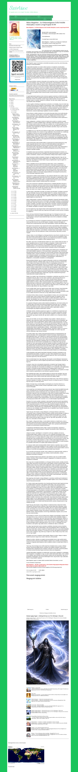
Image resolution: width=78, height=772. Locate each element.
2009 (30, 571)
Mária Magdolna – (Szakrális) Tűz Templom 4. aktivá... (16, 180)
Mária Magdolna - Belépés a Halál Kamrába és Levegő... (15, 154)
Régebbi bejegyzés (64, 609)
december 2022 (14, 108)
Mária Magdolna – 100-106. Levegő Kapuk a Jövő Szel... (16, 136)
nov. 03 (13, 208)
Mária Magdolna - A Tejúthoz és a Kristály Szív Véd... (16, 150)
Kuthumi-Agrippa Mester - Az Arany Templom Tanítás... (16, 114)
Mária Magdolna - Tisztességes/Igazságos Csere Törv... (16, 121)
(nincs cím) (33, 693)
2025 (11, 102)
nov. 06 (13, 206)
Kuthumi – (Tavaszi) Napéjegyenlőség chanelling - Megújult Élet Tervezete (45, 733)
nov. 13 (13, 202)
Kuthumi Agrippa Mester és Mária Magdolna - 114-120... (15, 129)
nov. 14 (13, 200)
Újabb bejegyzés (30, 609)
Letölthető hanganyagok (45, 16)
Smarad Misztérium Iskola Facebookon (16, 95)
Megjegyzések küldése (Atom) (50, 613)
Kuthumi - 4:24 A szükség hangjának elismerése (40, 727)
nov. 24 (13, 112)
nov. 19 (13, 197)
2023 (11, 105)
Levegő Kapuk (34, 571)
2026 (11, 100)
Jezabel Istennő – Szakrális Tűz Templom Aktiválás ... (16, 188)
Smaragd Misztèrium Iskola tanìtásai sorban (39, 716)
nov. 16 (13, 198)
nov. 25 (13, 111)
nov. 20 (13, 195)
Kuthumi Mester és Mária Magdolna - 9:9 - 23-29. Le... (16, 183)
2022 (11, 106)
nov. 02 (13, 209)
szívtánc (38, 571)
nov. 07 (13, 205)
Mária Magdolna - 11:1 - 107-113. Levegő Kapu (16, 133)
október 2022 (14, 213)
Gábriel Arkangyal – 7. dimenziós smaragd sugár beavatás (42, 699)
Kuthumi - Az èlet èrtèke (35, 687)
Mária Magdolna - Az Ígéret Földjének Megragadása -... (16, 139)
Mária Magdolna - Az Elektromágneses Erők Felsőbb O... (16, 143)
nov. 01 (13, 211)
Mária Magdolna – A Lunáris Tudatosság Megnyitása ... (16, 170)
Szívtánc (18, 8)
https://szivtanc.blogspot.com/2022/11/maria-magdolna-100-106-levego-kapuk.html (44, 567)
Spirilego (48, 19)
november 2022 (14, 109)
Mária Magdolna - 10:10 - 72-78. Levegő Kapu (15, 158)
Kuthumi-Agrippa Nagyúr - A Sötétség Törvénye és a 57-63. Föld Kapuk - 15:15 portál (44, 616)
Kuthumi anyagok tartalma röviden (35, 19)
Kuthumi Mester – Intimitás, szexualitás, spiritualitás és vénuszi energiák (45, 721)
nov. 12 (13, 203)
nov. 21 (13, 194)
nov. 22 (13, 192)
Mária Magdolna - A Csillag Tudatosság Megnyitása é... (16, 161)
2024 (11, 103)
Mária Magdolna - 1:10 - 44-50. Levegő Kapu (16, 173)
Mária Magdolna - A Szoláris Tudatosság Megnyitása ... (16, 165)
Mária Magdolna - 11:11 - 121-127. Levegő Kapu (16, 125)
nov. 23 (13, 191)
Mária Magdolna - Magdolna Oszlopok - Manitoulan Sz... (16, 146)
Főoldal (12, 16)
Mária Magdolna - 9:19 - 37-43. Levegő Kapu (16, 177)
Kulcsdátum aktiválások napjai (18, 19)
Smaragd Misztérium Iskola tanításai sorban (27, 16)
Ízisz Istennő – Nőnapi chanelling (37, 704)
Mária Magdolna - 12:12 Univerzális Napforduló (15, 118)
